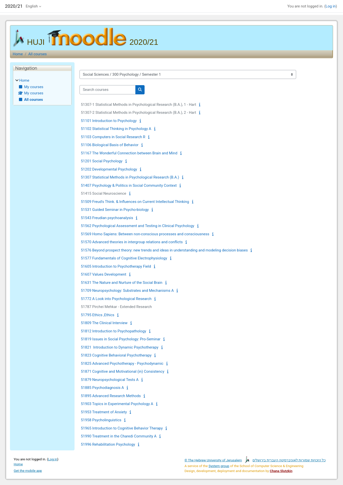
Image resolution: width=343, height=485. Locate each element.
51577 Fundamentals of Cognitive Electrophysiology (124, 258)
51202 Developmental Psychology (109, 169)
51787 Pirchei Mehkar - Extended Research (116, 306)
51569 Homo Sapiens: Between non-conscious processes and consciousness (145, 234)
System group (219, 466)
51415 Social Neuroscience (103, 193)
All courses (37, 54)
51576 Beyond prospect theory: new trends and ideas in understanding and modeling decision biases (164, 250)
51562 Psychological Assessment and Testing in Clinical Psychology (137, 226)
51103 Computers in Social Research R (113, 137)
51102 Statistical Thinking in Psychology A (116, 128)
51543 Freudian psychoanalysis (107, 218)
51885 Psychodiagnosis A (102, 387)
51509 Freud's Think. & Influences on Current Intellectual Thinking (135, 201)
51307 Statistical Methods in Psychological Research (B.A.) (130, 177)
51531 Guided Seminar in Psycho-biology (115, 209)
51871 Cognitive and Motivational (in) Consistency (122, 371)
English (32, 6)
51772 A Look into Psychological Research (116, 299)
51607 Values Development (103, 274)
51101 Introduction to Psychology (109, 121)
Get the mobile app (28, 471)
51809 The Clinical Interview (104, 323)
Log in (331, 6)
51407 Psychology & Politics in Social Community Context (129, 185)
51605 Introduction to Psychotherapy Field (116, 266)
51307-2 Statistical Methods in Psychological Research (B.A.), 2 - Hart (138, 112)
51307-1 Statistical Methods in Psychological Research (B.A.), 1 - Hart (138, 104)
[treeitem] (42, 90)
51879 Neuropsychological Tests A (110, 379)
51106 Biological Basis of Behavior (109, 145)
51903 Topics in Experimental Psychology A (117, 404)
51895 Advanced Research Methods (111, 396)
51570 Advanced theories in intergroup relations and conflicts (132, 242)
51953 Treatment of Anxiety (104, 412)
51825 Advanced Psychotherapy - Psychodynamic (122, 363)
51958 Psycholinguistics (101, 420)
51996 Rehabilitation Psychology (108, 444)
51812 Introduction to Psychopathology (113, 331)
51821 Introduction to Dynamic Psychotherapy (119, 347)
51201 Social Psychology (101, 161)
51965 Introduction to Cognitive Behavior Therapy (122, 428)
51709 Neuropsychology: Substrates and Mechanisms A (127, 290)
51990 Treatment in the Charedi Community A (119, 436)
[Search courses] (108, 89)
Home (18, 54)
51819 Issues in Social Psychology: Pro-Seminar (121, 339)
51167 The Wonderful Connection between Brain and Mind (129, 153)
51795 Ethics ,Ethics (97, 315)
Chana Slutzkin (281, 471)
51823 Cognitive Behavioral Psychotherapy (116, 355)
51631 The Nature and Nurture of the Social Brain (121, 282)
